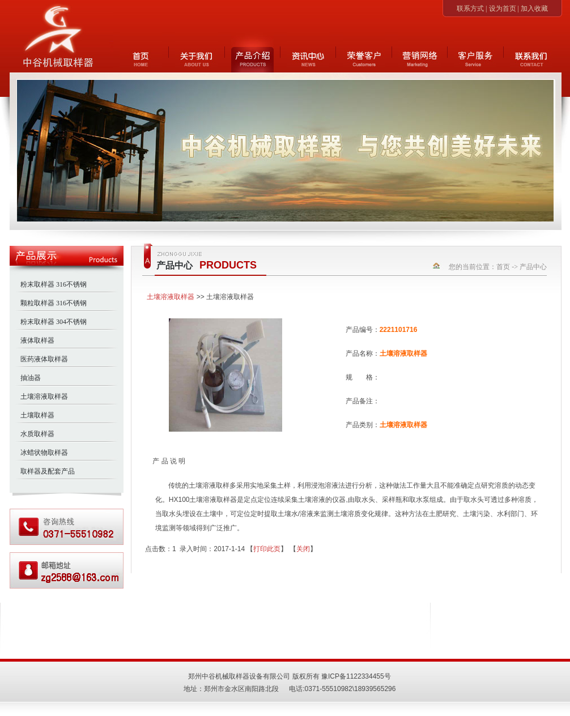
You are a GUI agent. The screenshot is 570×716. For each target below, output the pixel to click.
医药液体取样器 (44, 359)
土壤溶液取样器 (44, 396)
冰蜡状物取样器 (44, 453)
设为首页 (502, 8)
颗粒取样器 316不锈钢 (53, 303)
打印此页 (266, 549)
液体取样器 (37, 340)
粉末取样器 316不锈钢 (53, 284)
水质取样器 (37, 434)
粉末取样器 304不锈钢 (53, 322)
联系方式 (470, 8)
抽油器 (30, 378)
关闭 (303, 549)
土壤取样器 (37, 415)
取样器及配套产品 (47, 471)
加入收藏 (534, 8)
